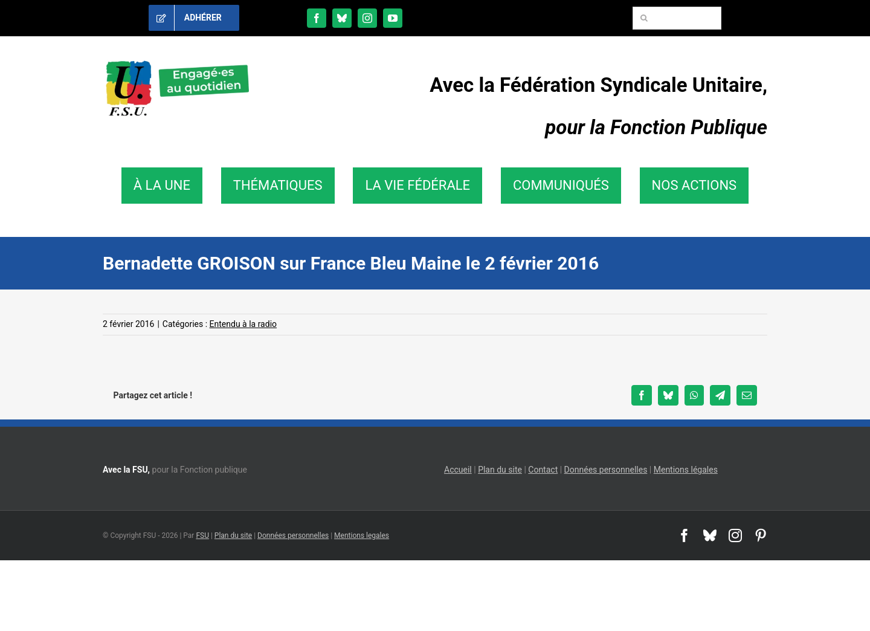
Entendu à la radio (243, 324)
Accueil (458, 469)
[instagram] (367, 18)
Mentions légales (686, 469)
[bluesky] (342, 18)
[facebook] (316, 18)
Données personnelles (606, 469)
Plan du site (500, 469)
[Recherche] (644, 18)
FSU (202, 535)
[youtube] (392, 18)
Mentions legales (361, 535)
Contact (543, 469)
